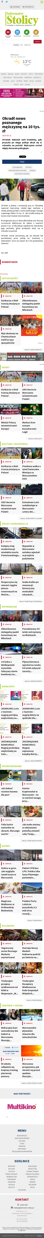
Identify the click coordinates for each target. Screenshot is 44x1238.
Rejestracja (28, 7)
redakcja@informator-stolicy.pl (23, 1208)
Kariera (22, 1146)
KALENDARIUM (17, 33)
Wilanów (38, 81)
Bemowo (3, 74)
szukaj (37, 42)
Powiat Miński (38, 74)
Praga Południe (18, 77)
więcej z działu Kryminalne (33, 681)
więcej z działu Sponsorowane (32, 841)
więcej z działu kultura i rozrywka (31, 518)
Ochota (30, 74)
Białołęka (10, 74)
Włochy (16, 84)
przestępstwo (17, 167)
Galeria (22, 1141)
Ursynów (19, 81)
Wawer (26, 81)
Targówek (6, 81)
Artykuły (16, 45)
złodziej (32, 170)
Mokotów (24, 74)
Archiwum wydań (22, 1138)
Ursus (13, 81)
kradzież (28, 167)
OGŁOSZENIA (26, 33)
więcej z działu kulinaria (34, 1000)
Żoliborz (27, 84)
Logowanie (15, 7)
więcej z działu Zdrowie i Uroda (32, 1083)
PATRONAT (22, 1149)
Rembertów (28, 77)
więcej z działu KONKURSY (33, 761)
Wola (21, 84)
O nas (22, 1143)
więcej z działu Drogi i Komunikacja (30, 601)
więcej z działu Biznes (35, 920)
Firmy (21, 45)
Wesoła (31, 81)
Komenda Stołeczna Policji (17, 170)
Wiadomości (22, 1136)
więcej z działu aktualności (33, 350)
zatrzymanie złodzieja (22, 174)
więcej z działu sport (35, 439)
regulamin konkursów (22, 1151)
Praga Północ (7, 77)
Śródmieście (37, 77)
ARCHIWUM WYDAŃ (8, 33)
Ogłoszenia (27, 45)
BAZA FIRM (36, 33)
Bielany (17, 74)
